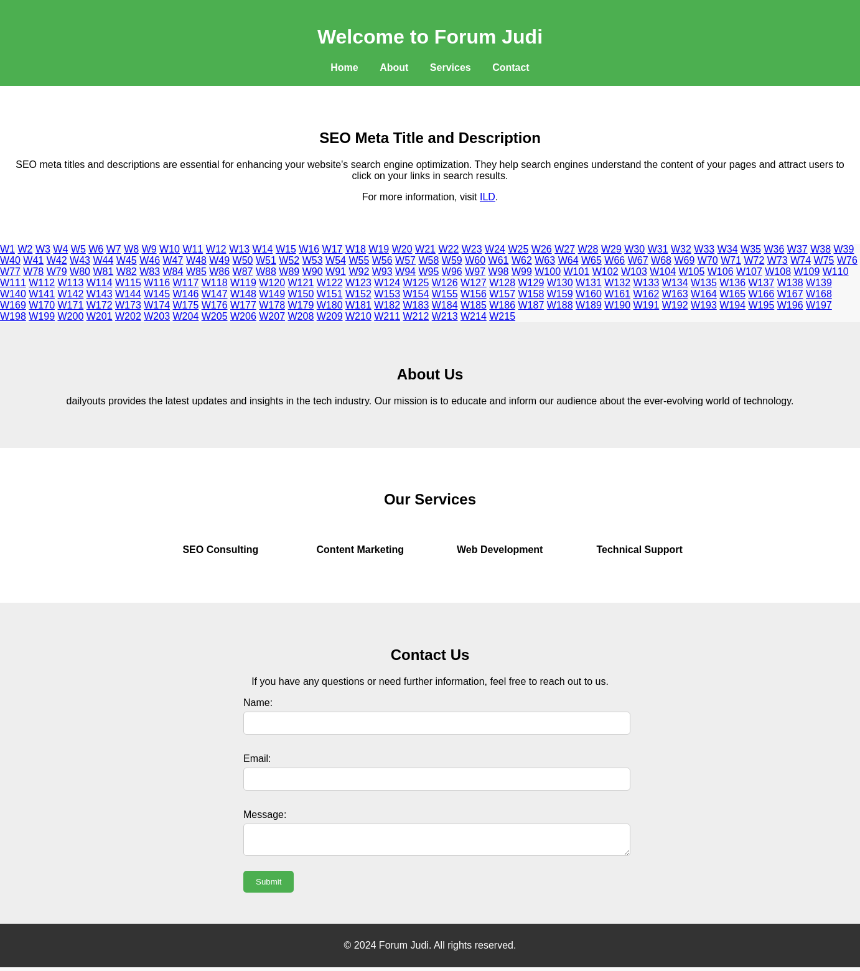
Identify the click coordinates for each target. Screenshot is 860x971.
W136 (732, 282)
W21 (425, 249)
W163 (675, 294)
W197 (819, 305)
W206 (243, 316)
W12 (216, 249)
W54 (335, 260)
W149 (272, 294)
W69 (684, 260)
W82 (126, 271)
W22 (448, 249)
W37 (797, 249)
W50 (243, 260)
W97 (475, 271)
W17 (332, 249)
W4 (60, 249)
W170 (42, 305)
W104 (663, 271)
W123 (358, 282)
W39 (844, 249)
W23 (472, 249)
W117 (186, 282)
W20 (402, 249)
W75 (824, 260)
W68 (661, 260)
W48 (196, 260)
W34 (727, 249)
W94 (405, 271)
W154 (416, 294)
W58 (428, 260)
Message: (264, 814)
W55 (358, 260)
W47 (173, 260)
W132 (617, 282)
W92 (358, 271)
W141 (42, 294)
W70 (708, 260)
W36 (774, 249)
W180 (330, 305)
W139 (819, 282)
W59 (452, 260)
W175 (186, 305)
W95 (428, 271)
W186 (502, 305)
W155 (445, 294)
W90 (312, 271)
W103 (634, 271)
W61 (498, 260)
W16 (309, 249)
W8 (131, 249)
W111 (13, 282)
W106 (721, 271)
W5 (78, 249)
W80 (80, 271)
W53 (312, 260)
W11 (192, 249)
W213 (445, 316)
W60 (475, 260)
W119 (243, 282)
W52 (289, 260)
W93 (382, 271)
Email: (257, 758)
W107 (749, 271)
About (394, 67)
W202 (128, 316)
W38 (820, 249)
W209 (330, 316)
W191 (646, 305)
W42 (57, 260)
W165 (732, 294)
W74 (800, 260)
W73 (777, 260)
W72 (754, 260)
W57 (405, 260)
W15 (286, 249)
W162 (646, 294)
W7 (113, 249)
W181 (358, 305)
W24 (495, 249)
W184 (445, 305)
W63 (545, 260)
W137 (762, 282)
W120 (272, 282)
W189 (589, 305)
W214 (473, 316)
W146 (186, 294)
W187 (531, 305)
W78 (33, 271)
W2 (24, 249)
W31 (658, 249)
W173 (128, 305)
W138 (790, 282)
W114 (99, 282)
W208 (301, 316)
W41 (33, 260)
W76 (847, 260)
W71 (731, 260)
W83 (149, 271)
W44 (103, 260)
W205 (215, 316)
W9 (149, 249)
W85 (196, 271)
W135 (704, 282)
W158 (531, 294)
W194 (732, 305)
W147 (215, 294)
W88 (266, 271)
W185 (473, 305)
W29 (611, 249)
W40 (10, 260)
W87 (243, 271)
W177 (243, 305)
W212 (416, 316)
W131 (589, 282)
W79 (57, 271)
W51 (266, 260)
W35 (751, 249)
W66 (614, 260)
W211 (387, 316)
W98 (498, 271)
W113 (71, 282)
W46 (149, 260)
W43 (80, 260)
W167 (790, 294)
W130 (560, 282)
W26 (541, 249)
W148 (243, 294)
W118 (215, 282)
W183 (416, 305)
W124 (387, 282)
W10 (169, 249)
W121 (301, 282)
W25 (518, 249)
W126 (445, 282)
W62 (522, 260)
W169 (13, 305)
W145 (157, 294)
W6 (95, 249)
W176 (215, 305)
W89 (289, 271)
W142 (71, 294)
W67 (638, 260)
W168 (819, 294)
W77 (10, 271)
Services (450, 67)
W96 (452, 271)
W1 (7, 249)
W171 (71, 305)
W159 (560, 294)
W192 (675, 305)
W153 (387, 294)
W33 (704, 249)
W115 (128, 282)
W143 (99, 294)
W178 (272, 305)
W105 (692, 271)
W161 (617, 294)
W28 (588, 249)
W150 (301, 294)
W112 (42, 282)
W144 (128, 294)
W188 (560, 305)
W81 (103, 271)
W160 (589, 294)
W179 (301, 305)
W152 (358, 294)
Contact (511, 67)
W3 (42, 249)
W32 (681, 249)
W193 (704, 305)
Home (344, 67)
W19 (378, 249)
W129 (531, 282)
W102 (605, 271)
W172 (99, 305)
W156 (473, 294)
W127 (473, 282)
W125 (416, 282)
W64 (568, 260)
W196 (790, 305)
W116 (157, 282)
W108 (778, 271)
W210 (358, 316)
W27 (564, 249)
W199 (42, 316)
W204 (186, 316)
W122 (330, 282)
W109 (807, 271)
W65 (591, 260)
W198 (13, 316)
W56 (382, 260)
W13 (239, 249)
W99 (522, 271)
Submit (268, 885)
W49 (219, 260)
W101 (577, 271)
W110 (836, 271)
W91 (335, 271)
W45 (126, 260)
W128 (502, 282)
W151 (330, 294)
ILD (487, 197)
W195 (762, 305)
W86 (219, 271)
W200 (71, 316)
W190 (617, 305)
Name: (258, 702)
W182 (387, 305)
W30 (634, 249)
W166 (762, 294)
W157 (502, 294)
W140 (13, 294)
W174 (157, 305)
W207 (272, 316)
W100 (548, 271)
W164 (704, 294)
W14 (263, 249)
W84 (173, 271)
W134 (675, 282)
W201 (99, 316)
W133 (646, 282)
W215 (502, 316)
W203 (157, 316)
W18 (355, 249)
